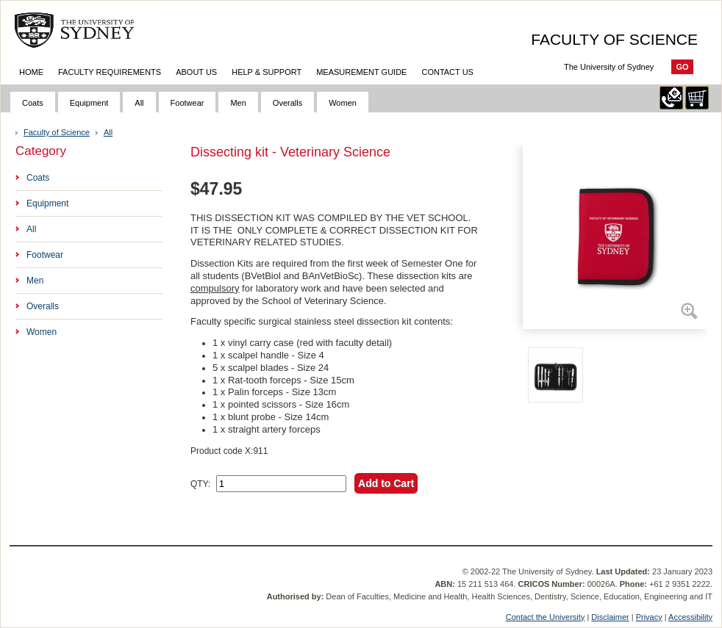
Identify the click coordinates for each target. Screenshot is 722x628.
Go (682, 66)
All (139, 102)
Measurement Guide (361, 72)
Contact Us (447, 72)
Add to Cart (386, 483)
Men (238, 102)
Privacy (649, 617)
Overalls (287, 102)
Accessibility (690, 617)
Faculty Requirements (109, 72)
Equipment (89, 102)
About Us (196, 72)
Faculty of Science (57, 132)
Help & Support (266, 72)
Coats (32, 102)
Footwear (187, 102)
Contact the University (545, 617)
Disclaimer (610, 617)
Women (343, 102)
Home (31, 72)
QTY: (200, 484)
